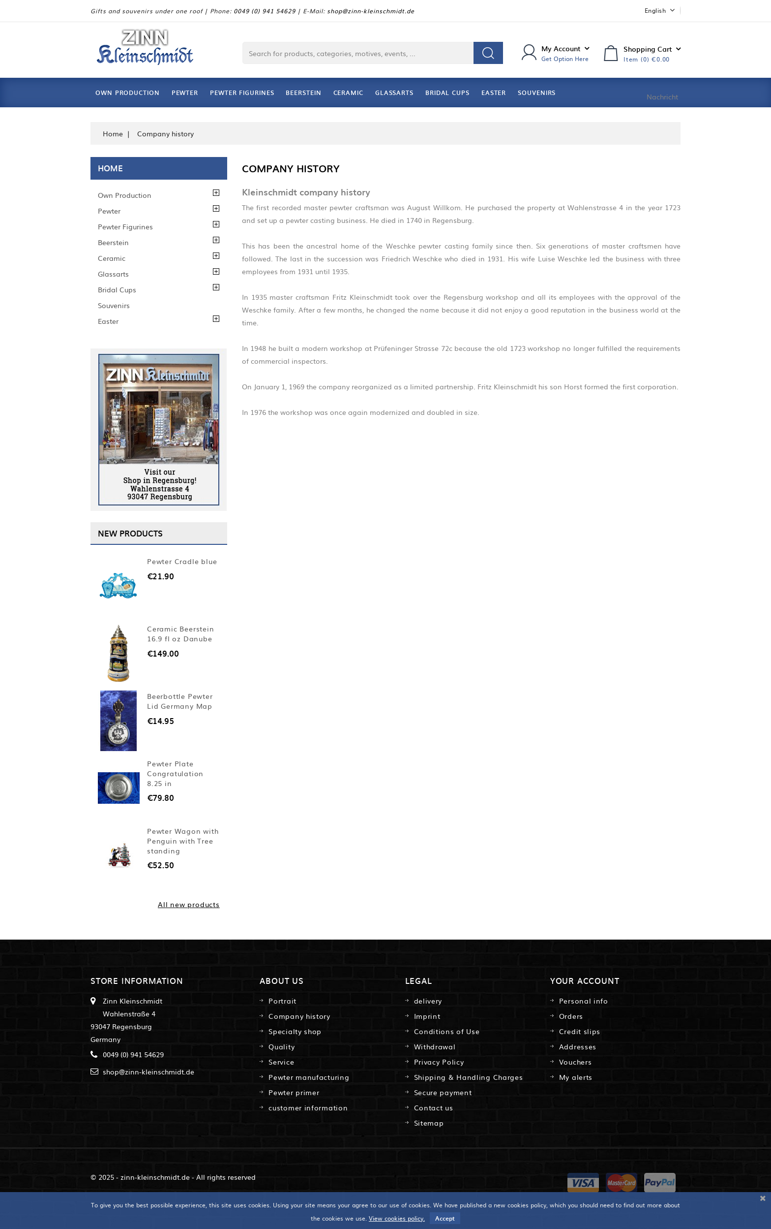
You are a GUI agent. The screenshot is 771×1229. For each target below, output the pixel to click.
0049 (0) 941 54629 (265, 10)
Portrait (282, 1001)
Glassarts (394, 92)
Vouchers (575, 1062)
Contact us (433, 1107)
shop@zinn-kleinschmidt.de (371, 10)
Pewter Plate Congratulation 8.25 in (175, 773)
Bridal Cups (447, 92)
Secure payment (443, 1092)
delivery (428, 1001)
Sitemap (429, 1123)
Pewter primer (293, 1092)
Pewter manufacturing (308, 1077)
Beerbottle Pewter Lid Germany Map (180, 701)
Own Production (127, 92)
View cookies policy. (397, 1218)
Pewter (185, 92)
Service (281, 1062)
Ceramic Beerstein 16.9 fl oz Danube (180, 633)
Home (110, 168)
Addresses (577, 1046)
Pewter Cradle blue (182, 561)
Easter (493, 92)
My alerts (576, 1077)
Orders (571, 1016)
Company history (299, 1016)
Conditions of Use (447, 1031)
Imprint (427, 1016)
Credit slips (579, 1031)
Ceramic (348, 92)
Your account (585, 980)
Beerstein (303, 92)
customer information (308, 1107)
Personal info (583, 1001)
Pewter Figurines (242, 92)
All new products (189, 904)
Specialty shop (295, 1031)
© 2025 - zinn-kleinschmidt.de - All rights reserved (173, 1177)
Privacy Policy (439, 1062)
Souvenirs (537, 92)
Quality (281, 1046)
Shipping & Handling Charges (468, 1077)
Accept (445, 1218)
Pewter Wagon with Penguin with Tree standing (183, 840)
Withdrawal (435, 1046)
